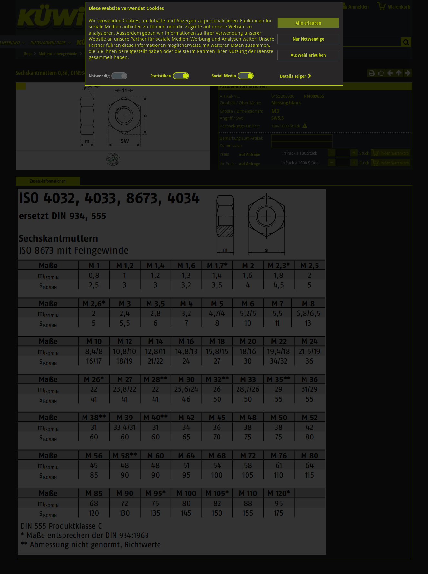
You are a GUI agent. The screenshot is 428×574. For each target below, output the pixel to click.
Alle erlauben (308, 22)
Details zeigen (296, 76)
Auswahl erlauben (308, 55)
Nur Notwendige (308, 38)
